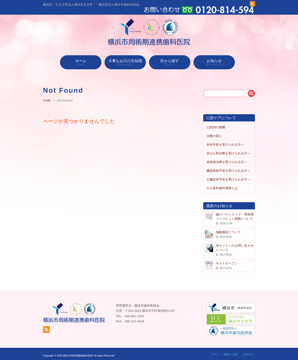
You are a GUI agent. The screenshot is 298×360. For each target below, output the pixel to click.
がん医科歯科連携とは (222, 183)
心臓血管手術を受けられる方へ (228, 175)
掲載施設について (228, 227)
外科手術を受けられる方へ (225, 140)
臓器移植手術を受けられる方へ (228, 166)
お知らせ (214, 57)
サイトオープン (227, 259)
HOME (46, 96)
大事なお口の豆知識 (125, 57)
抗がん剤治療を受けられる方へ (228, 149)
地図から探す (230, 349)
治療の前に (214, 131)
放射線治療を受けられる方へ (227, 157)
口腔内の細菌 (216, 123)
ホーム (80, 57)
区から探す (169, 57)
